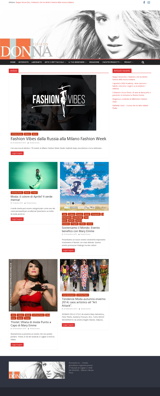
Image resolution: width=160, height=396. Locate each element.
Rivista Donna (34, 143)
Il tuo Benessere (76, 62)
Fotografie (96, 214)
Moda (35, 134)
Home (13, 62)
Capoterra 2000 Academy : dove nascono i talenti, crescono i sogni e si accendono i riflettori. (129, 86)
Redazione (94, 62)
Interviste (23, 62)
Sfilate (82, 224)
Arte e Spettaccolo (54, 62)
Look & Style (78, 217)
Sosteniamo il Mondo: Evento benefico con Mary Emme (81, 229)
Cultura (71, 214)
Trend (34, 193)
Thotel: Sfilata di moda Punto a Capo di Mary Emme (31, 323)
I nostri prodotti (111, 62)
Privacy (127, 62)
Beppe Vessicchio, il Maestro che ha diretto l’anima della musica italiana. (45, 2)
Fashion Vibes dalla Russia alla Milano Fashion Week (58, 138)
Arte (64, 214)
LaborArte (37, 62)
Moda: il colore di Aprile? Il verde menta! (31, 198)
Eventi (87, 214)
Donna (79, 214)
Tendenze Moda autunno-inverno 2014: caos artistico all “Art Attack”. (84, 302)
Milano (27, 134)
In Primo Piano (17, 134)
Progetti (74, 224)
